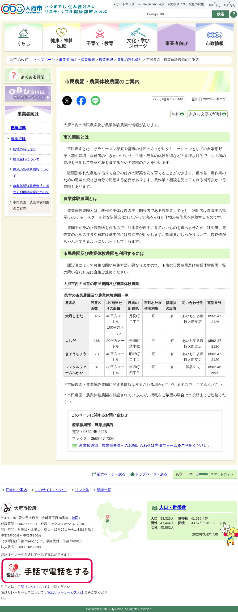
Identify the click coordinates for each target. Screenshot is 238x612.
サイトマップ (125, 4)
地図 (75, 518)
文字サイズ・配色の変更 (187, 4)
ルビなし (230, 5)
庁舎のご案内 (16, 490)
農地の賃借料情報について (31, 173)
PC (191, 474)
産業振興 (88, 60)
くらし (23, 43)
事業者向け (176, 43)
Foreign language (152, 4)
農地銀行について (26, 159)
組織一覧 (104, 490)
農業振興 (106, 60)
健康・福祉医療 (62, 43)
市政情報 (215, 43)
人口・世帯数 (172, 507)
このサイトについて (51, 490)
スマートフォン (222, 474)
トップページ (44, 60)
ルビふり (215, 5)
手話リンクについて (32, 587)
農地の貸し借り (129, 60)
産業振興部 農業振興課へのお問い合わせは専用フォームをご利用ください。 (145, 445)
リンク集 (82, 490)
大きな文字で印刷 (205, 114)
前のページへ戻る (111, 474)
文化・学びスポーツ (138, 43)
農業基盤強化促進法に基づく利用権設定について (31, 189)
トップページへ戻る (151, 474)
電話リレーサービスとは (67, 592)
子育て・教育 (99, 43)
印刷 (175, 114)
